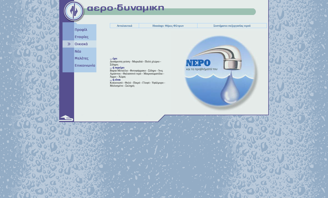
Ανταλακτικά (124, 25)
